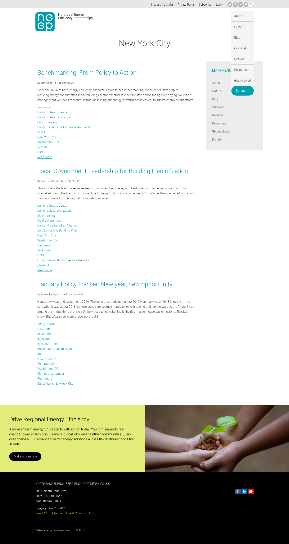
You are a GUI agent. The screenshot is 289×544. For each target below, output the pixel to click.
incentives (44, 250)
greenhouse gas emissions (55, 349)
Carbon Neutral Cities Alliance (57, 225)
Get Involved (223, 16)
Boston (42, 147)
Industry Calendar (161, 4)
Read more (44, 157)
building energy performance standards (63, 127)
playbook (43, 265)
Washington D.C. (48, 142)
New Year (43, 329)
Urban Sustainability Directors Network (63, 260)
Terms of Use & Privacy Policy (73, 513)
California (43, 245)
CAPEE (42, 255)
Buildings (43, 107)
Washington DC (47, 240)
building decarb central (52, 112)
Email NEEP (43, 513)
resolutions (44, 334)
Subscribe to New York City (55, 383)
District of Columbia (50, 373)
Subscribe (204, 4)
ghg (40, 354)
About (124, 16)
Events (138, 16)
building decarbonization (53, 117)
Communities (46, 215)
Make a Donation (25, 456)
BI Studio (80, 530)
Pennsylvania (46, 364)
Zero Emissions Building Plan (56, 230)
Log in (219, 4)
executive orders (48, 344)
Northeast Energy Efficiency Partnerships (75, 16)
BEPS (41, 132)
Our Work (166, 16)
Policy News (45, 324)
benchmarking (46, 122)
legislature (44, 339)
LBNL (41, 152)
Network (184, 16)
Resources (203, 16)
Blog (151, 16)
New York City (46, 137)
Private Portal (185, 4)
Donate (244, 15)
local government (49, 220)
